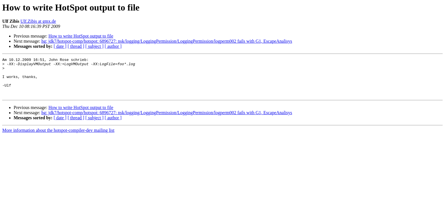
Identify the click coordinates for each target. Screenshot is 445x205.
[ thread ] (76, 46)
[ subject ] (94, 46)
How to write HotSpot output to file (81, 36)
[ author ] (113, 46)
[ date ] (60, 46)
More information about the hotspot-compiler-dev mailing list (58, 138)
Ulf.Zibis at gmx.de (38, 21)
